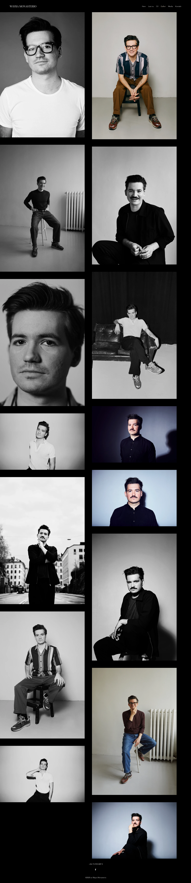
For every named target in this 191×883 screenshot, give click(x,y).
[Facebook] (95, 869)
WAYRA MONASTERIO (23, 6)
